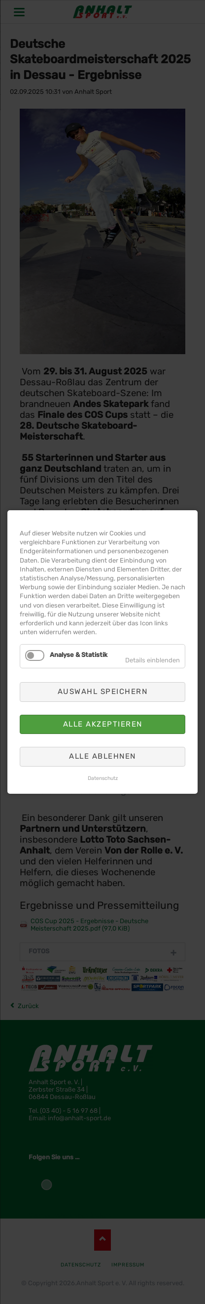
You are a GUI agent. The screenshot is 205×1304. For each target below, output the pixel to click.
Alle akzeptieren (102, 724)
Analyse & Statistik (78, 654)
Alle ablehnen (102, 756)
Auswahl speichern (103, 692)
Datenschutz (103, 778)
